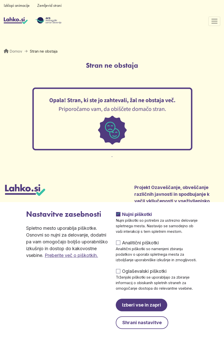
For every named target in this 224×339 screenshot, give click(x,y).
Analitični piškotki (140, 242)
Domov (16, 51)
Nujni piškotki (137, 214)
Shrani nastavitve (142, 322)
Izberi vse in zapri (141, 305)
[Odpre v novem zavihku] (112, 151)
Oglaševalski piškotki (144, 271)
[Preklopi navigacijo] (214, 21)
